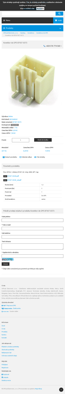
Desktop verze (6, 380)
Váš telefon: (6, 233)
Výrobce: (5, 116)
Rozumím (40, 8)
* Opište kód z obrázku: (10, 252)
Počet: (4, 140)
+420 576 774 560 (54, 46)
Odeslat (5, 264)
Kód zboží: (5, 119)
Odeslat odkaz (27, 157)
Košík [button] (60, 20)
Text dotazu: (6, 241)
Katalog (22, 33)
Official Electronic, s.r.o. (10, 33)
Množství (5, 147)
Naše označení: (7, 122)
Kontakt (4, 337)
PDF (5, 176)
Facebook (5, 374)
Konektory (31, 33)
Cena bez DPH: (7, 130)
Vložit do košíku (42, 140)
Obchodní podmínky (8, 349)
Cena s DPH (49, 147)
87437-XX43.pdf (13, 176)
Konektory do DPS (42, 33)
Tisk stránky (41, 157)
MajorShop (38, 388)
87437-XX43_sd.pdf (14, 180)
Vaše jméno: (6, 216)
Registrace (5, 367)
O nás (3, 328)
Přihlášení (5, 364)
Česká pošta (17, 308)
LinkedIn (5, 377)
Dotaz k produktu (11, 157)
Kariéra (4, 334)
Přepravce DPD (11, 305)
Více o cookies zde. (27, 8)
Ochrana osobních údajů (9, 355)
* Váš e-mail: (6, 225)
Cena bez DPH (28, 147)
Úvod (3, 325)
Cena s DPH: (6, 133)
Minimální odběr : (8, 127)
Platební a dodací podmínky (10, 346)
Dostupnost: (6, 125)
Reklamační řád (6, 352)
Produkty (4, 331)
